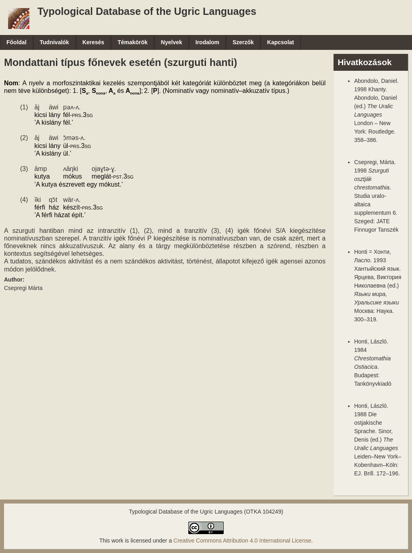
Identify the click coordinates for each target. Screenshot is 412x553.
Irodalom (207, 42)
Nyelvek (171, 42)
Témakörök (132, 42)
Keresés (93, 42)
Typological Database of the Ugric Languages (146, 11)
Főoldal (16, 42)
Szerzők (243, 42)
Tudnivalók (54, 42)
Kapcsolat (280, 42)
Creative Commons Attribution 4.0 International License (242, 540)
